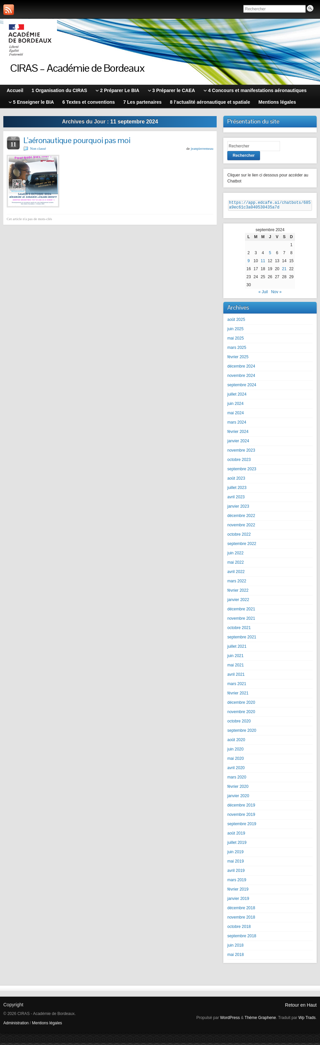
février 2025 (237, 359)
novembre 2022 (241, 527)
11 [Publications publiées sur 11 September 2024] (263, 262)
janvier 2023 (238, 508)
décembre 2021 (241, 611)
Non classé (38, 148)
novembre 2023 (241, 452)
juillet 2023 (236, 489)
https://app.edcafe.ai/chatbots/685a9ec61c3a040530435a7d (270, 206)
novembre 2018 (241, 919)
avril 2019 (236, 872)
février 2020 (237, 788)
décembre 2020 (241, 704)
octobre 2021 (239, 629)
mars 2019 (236, 882)
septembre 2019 (241, 826)
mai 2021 (235, 667)
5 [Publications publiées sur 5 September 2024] (270, 254)
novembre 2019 (241, 816)
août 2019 (236, 835)
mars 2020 (236, 779)
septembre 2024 (241, 387)
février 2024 (237, 433)
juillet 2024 (236, 396)
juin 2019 (235, 854)
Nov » (276, 294)
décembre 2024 (241, 368)
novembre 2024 (241, 377)
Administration (16, 1025)
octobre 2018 (239, 928)
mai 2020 (235, 760)
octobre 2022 (239, 536)
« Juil (263, 294)
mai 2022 (235, 564)
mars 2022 (236, 583)
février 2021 (237, 695)
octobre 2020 (239, 723)
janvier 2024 (238, 443)
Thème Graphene (260, 1019)
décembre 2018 (241, 910)
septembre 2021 (241, 639)
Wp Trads (306, 1019)
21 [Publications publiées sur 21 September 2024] (284, 271)
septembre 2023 (241, 471)
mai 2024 (235, 415)
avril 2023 (236, 499)
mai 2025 (235, 340)
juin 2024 (235, 405)
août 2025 (236, 321)
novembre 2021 (241, 620)
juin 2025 (235, 331)
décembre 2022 (241, 517)
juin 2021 (235, 657)
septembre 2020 (241, 732)
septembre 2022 (241, 545)
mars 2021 (236, 685)
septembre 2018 (241, 938)
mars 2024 (236, 424)
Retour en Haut (301, 1007)
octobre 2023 (239, 461)
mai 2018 (235, 956)
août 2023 (236, 480)
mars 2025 (236, 349)
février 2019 (237, 891)
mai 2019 (235, 863)
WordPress (230, 1019)
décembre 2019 (241, 807)
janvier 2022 (238, 601)
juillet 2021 (236, 648)
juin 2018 (235, 947)
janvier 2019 (238, 900)
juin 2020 (235, 751)
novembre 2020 (241, 713)
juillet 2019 (236, 844)
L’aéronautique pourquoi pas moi (76, 140)
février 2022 (237, 592)
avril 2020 (236, 769)
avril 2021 (236, 676)
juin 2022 (235, 555)
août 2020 (236, 741)
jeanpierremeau (202, 148)
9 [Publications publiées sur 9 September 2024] (249, 262)
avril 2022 (236, 573)
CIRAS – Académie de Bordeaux (77, 68)
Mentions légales (47, 1025)
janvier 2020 (238, 798)
